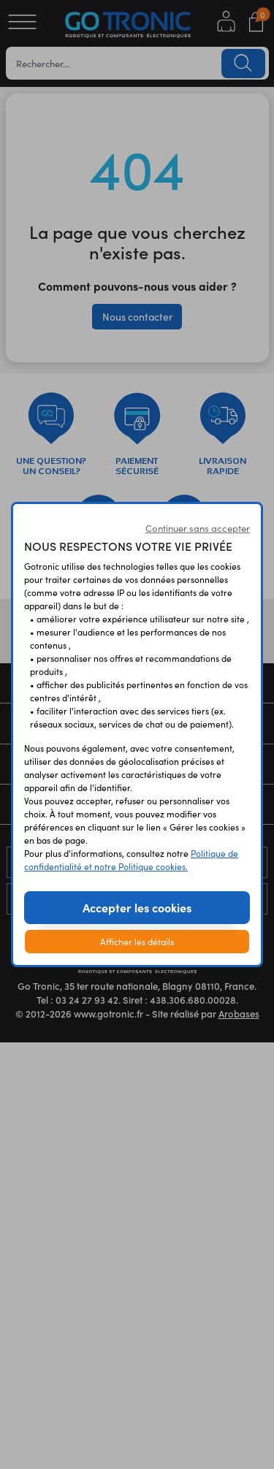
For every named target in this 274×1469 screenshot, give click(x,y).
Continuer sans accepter (197, 528)
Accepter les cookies (137, 907)
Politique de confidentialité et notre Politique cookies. (131, 859)
